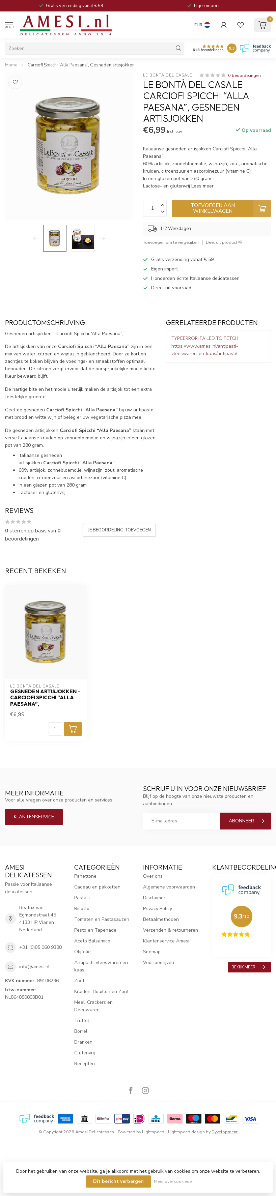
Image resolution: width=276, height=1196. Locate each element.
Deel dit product (224, 242)
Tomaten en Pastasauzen (101, 919)
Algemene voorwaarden (169, 887)
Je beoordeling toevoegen (119, 530)
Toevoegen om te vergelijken (171, 242)
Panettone (85, 876)
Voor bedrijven (158, 962)
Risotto (81, 908)
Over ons (153, 876)
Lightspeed (153, 1132)
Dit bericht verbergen (118, 1181)
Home (11, 65)
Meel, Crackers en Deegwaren (93, 1006)
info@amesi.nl (34, 966)
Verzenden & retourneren (170, 930)
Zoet (79, 981)
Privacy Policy (157, 908)
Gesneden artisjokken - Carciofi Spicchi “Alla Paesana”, (45, 698)
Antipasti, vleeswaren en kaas (101, 966)
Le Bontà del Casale (167, 75)
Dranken (83, 1042)
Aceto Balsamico (92, 941)
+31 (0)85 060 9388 (40, 947)
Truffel (81, 1020)
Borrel (80, 1031)
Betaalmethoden (161, 919)
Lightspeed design (186, 1132)
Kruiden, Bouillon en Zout (101, 991)
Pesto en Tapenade (95, 930)
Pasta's (82, 898)
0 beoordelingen (244, 75)
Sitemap (152, 952)
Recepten (84, 1063)
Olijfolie (82, 952)
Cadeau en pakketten (97, 887)
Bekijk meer (248, 967)
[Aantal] (55, 729)
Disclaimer (154, 898)
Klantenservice (34, 817)
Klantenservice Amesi (166, 941)
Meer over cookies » (173, 1181)
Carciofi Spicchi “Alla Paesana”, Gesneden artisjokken (81, 65)
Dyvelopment (225, 1132)
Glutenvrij (84, 1053)
